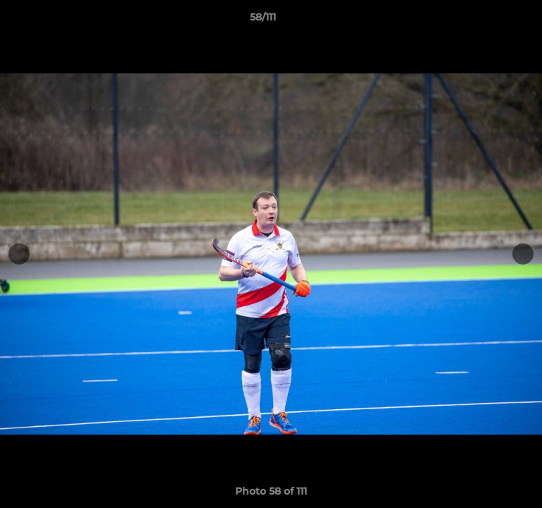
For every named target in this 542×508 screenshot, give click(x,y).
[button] (491, 20)
